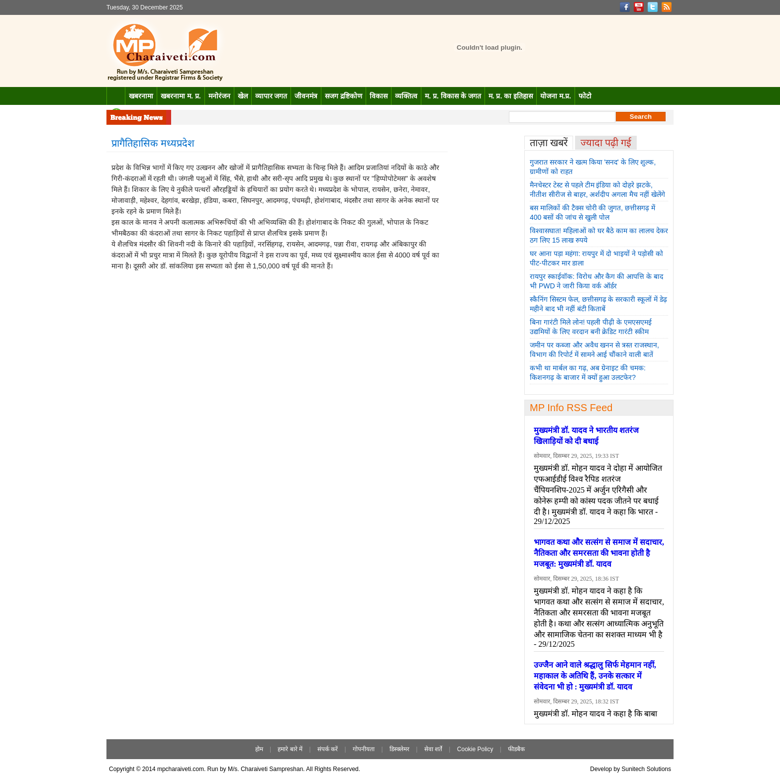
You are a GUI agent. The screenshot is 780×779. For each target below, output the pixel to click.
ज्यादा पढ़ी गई (606, 142)
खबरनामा (141, 96)
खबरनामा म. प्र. (181, 96)
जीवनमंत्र (305, 96)
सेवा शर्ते (433, 749)
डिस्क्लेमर (399, 749)
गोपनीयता (364, 749)
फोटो (585, 96)
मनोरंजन (219, 96)
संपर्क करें (327, 749)
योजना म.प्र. (555, 96)
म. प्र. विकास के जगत (453, 96)
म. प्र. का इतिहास (510, 96)
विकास (379, 96)
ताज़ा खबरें (549, 142)
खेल (243, 96)
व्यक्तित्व (406, 96)
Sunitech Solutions (646, 769)
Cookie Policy (475, 749)
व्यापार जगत (271, 96)
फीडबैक (516, 749)
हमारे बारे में (290, 749)
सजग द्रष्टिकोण (343, 96)
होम (259, 749)
